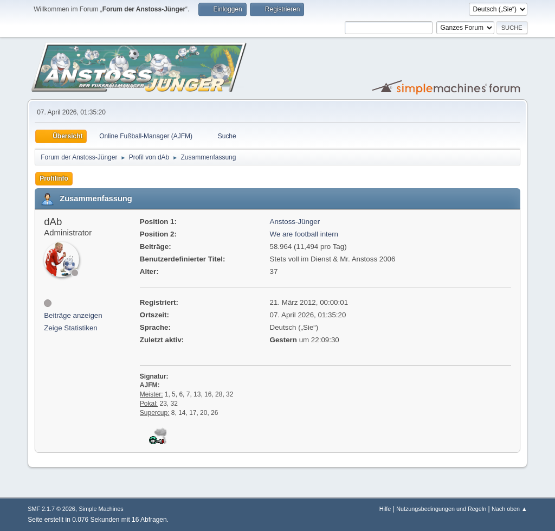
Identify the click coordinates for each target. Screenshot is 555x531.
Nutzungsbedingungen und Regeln (441, 509)
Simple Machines (101, 509)
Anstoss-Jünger (295, 221)
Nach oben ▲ (509, 509)
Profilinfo (54, 178)
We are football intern (304, 234)
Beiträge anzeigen (73, 315)
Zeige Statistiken (71, 328)
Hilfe (385, 509)
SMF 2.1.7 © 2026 (51, 509)
